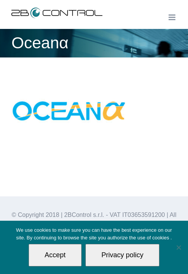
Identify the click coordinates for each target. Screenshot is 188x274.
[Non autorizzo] (178, 247)
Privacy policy (122, 255)
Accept (55, 255)
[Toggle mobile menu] (173, 17)
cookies (161, 238)
